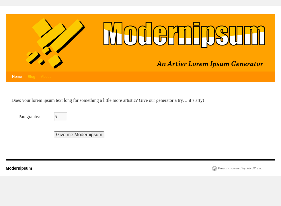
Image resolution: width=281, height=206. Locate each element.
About (46, 76)
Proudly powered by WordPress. (240, 168)
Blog (31, 76)
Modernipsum (19, 168)
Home (17, 76)
